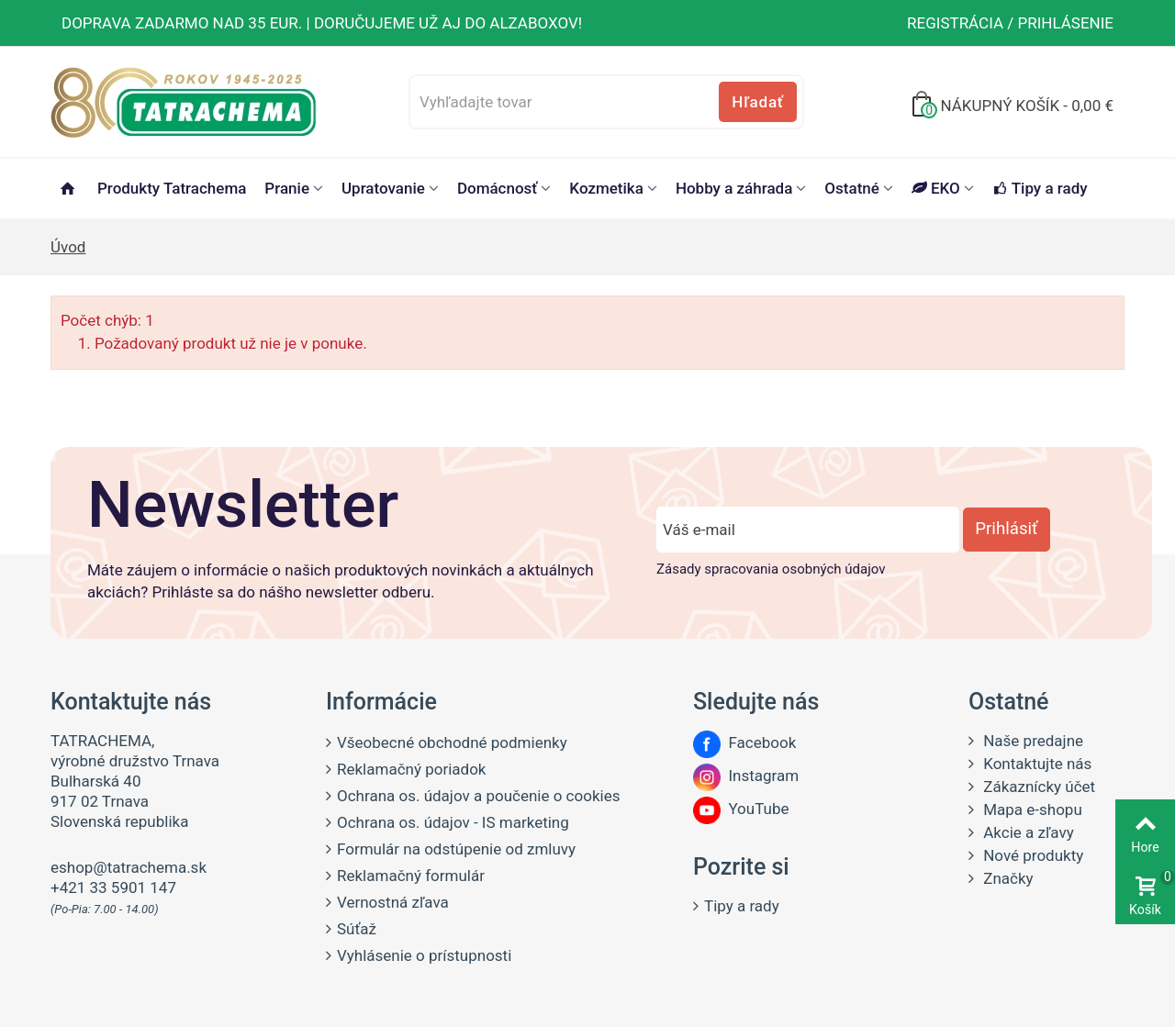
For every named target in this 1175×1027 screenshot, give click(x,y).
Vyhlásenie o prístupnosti (424, 955)
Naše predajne (1031, 740)
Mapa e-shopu (1030, 809)
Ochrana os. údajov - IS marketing (453, 822)
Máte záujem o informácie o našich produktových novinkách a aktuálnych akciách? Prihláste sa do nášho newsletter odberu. (340, 581)
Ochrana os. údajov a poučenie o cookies (478, 796)
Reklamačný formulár (411, 875)
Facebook (744, 742)
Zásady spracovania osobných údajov (770, 569)
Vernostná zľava (393, 902)
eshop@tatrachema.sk (128, 867)
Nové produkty (1031, 855)
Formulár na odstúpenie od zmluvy (456, 849)
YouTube (741, 808)
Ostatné (851, 188)
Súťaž (356, 929)
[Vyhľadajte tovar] (606, 101)
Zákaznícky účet (1037, 786)
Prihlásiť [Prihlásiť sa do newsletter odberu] (1006, 529)
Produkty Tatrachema (171, 188)
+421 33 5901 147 (113, 887)
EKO (936, 188)
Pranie (286, 188)
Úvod (67, 247)
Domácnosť (497, 188)
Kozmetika (606, 188)
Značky (1006, 878)
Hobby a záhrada (734, 188)
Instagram (746, 775)
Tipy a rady (1040, 188)
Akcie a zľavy (1026, 832)
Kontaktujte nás (1035, 763)
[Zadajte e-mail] (807, 530)
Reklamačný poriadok (411, 769)
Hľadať (757, 102)
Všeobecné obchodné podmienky (452, 742)
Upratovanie (383, 188)
